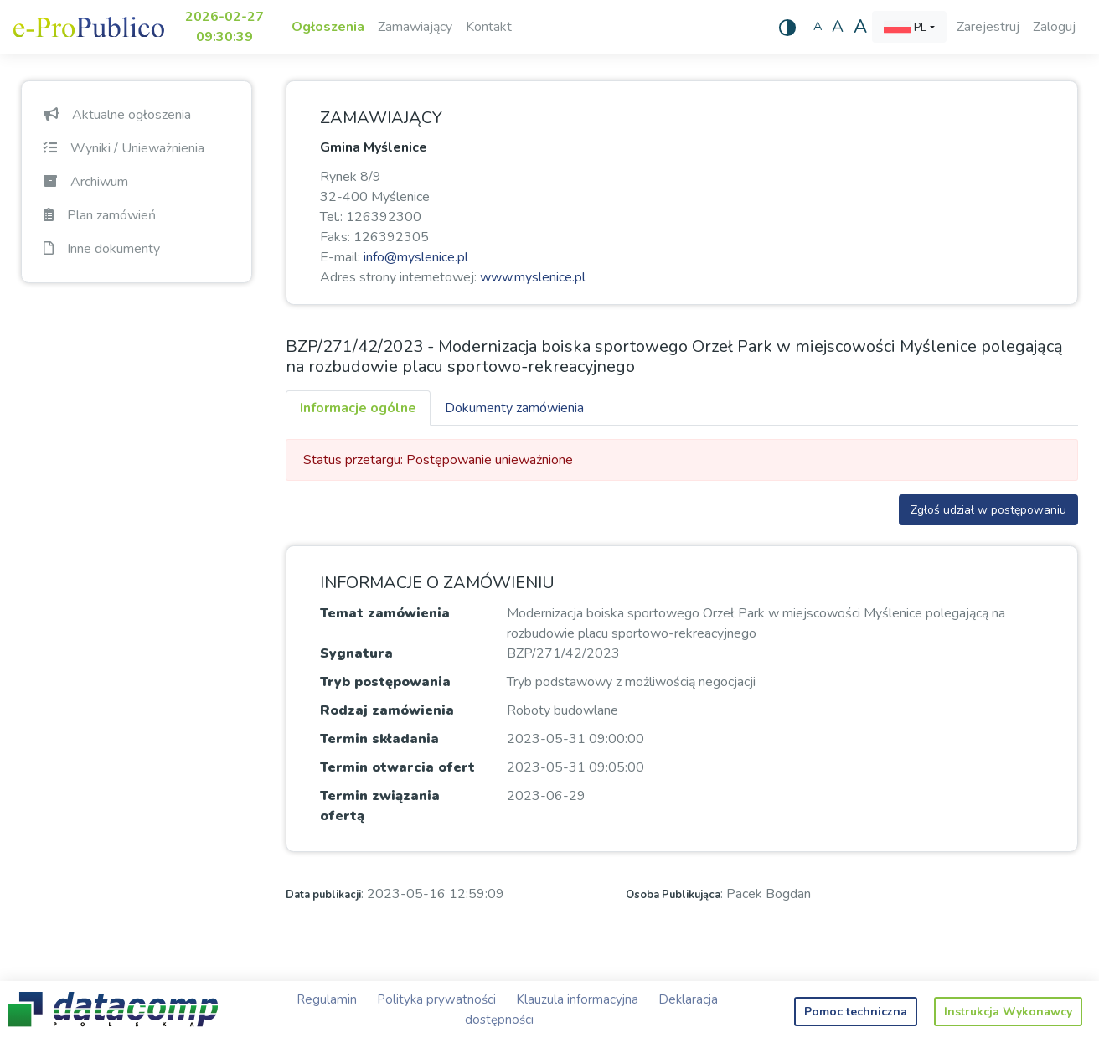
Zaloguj (1054, 27)
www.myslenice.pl (533, 277)
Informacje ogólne (358, 408)
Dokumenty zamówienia (514, 408)
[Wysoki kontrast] (787, 27)
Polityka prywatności (436, 999)
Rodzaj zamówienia (387, 710)
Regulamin (327, 999)
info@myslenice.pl (416, 257)
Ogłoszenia (328, 27)
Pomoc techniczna (855, 1012)
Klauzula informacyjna (577, 999)
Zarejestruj (988, 27)
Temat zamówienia (385, 613)
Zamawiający (415, 27)
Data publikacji (323, 894)
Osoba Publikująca (673, 894)
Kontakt (489, 27)
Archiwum (86, 182)
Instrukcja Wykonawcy (1008, 1012)
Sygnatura (356, 653)
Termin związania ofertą (380, 806)
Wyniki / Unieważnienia (124, 148)
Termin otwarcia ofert (397, 767)
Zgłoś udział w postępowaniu (988, 510)
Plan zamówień (100, 215)
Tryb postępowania (385, 682)
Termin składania (379, 739)
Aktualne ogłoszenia (117, 115)
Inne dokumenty (102, 249)
